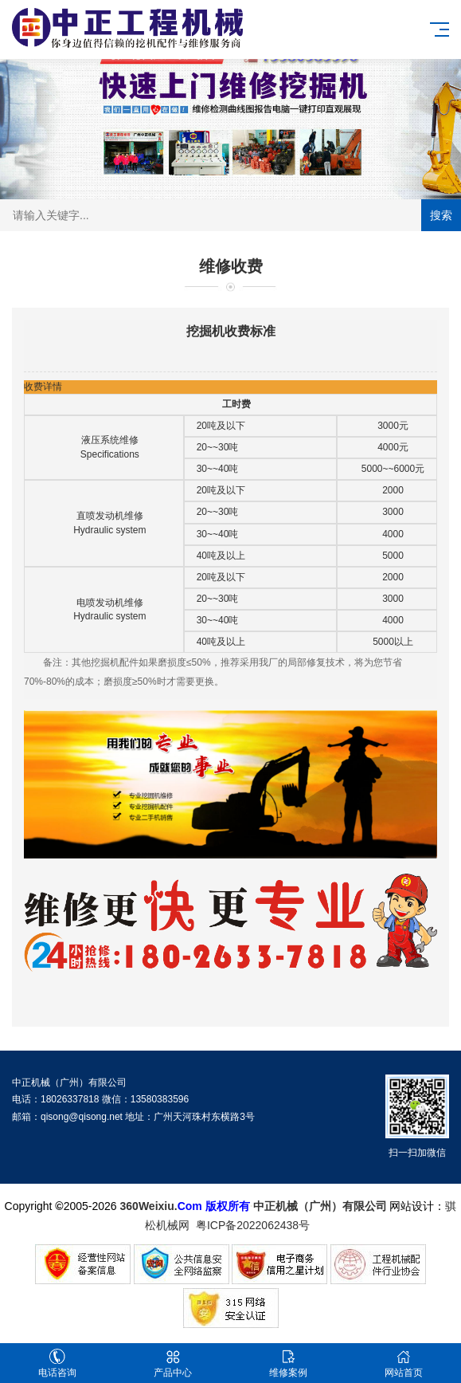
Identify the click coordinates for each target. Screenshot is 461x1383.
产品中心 (173, 1363)
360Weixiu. (149, 1206)
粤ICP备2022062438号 (256, 1225)
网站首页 (403, 1363)
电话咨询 (57, 1363)
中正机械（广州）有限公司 (320, 1206)
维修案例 (288, 1363)
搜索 (441, 215)
